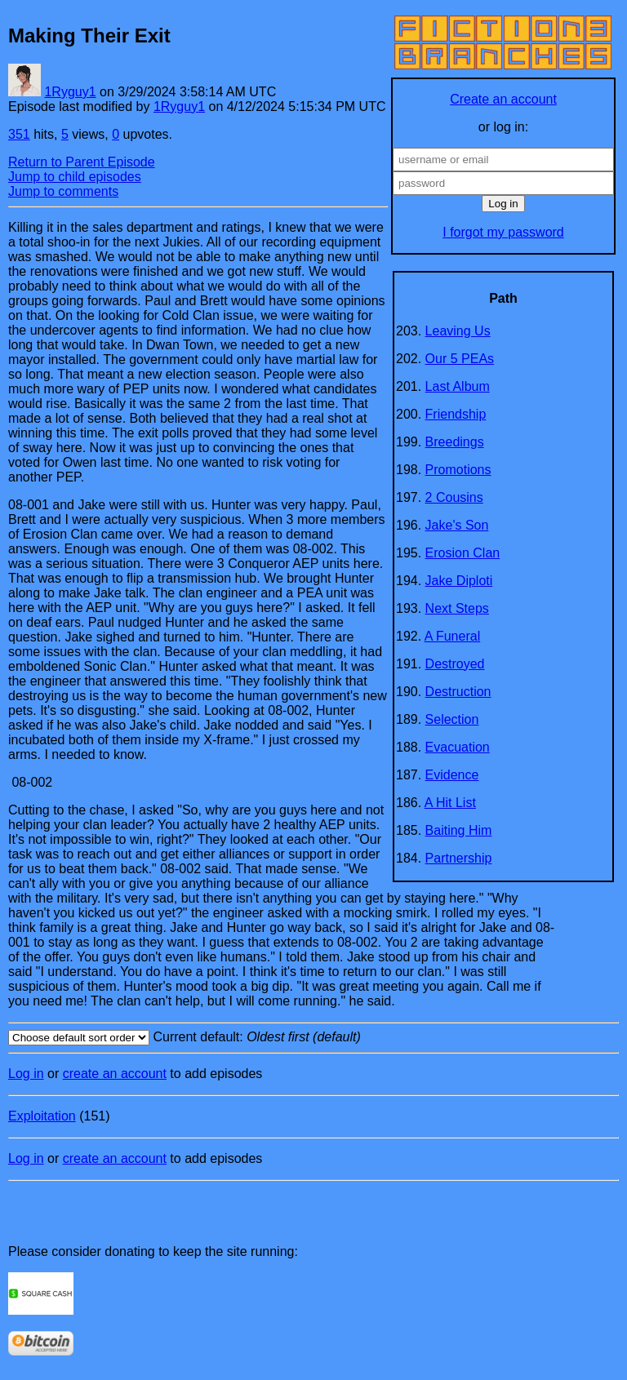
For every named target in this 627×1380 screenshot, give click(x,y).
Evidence (452, 775)
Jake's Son (457, 525)
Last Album (457, 386)
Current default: (313, 1038)
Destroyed (455, 664)
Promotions (458, 470)
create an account (115, 1073)
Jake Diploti (459, 581)
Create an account (503, 99)
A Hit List (450, 803)
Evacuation (457, 747)
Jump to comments (63, 191)
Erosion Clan (462, 553)
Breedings (454, 442)
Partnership (458, 858)
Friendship (456, 414)
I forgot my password (503, 232)
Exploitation (42, 1116)
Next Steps (457, 608)
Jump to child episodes (74, 177)
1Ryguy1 (70, 92)
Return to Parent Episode (81, 162)
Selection (452, 719)
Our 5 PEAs (459, 359)
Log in (26, 1073)
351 (19, 134)
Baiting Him (458, 830)
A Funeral (452, 636)
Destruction (458, 692)
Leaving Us (458, 331)
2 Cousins (454, 497)
